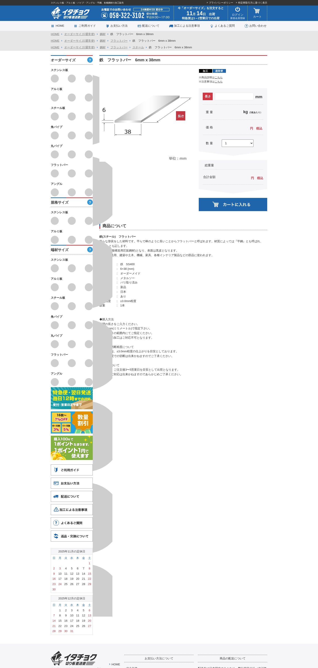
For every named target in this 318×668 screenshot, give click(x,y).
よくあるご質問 (225, 25)
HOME (60, 25)
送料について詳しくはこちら (218, 568)
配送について (150, 25)
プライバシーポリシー (221, 2)
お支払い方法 (119, 25)
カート (257, 13)
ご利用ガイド (87, 25)
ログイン (237, 13)
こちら (219, 77)
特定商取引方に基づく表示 (252, 2)
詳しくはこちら (210, 621)
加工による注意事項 (187, 25)
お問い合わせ (258, 25)
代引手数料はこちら (139, 558)
